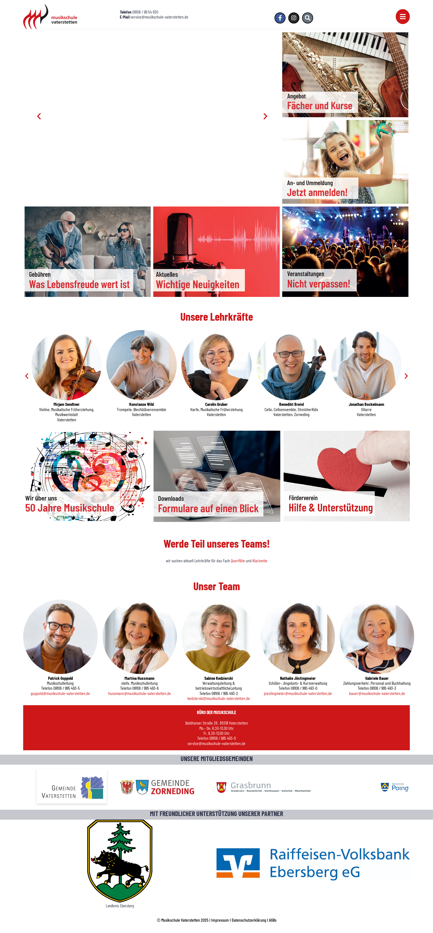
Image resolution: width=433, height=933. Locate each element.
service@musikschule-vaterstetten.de (216, 743)
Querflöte (238, 560)
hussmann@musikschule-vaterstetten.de (139, 693)
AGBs (272, 919)
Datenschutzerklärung (249, 919)
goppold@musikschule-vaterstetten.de (60, 693)
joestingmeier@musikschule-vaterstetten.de (298, 693)
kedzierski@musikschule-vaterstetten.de (219, 698)
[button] (39, 116)
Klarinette (259, 560)
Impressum (220, 919)
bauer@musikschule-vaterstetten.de (377, 693)
